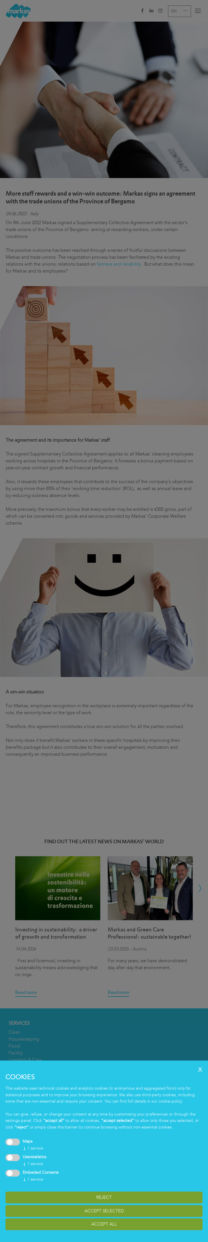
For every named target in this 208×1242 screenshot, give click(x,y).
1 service (33, 1148)
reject (104, 1197)
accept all (104, 1224)
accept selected (104, 1210)
